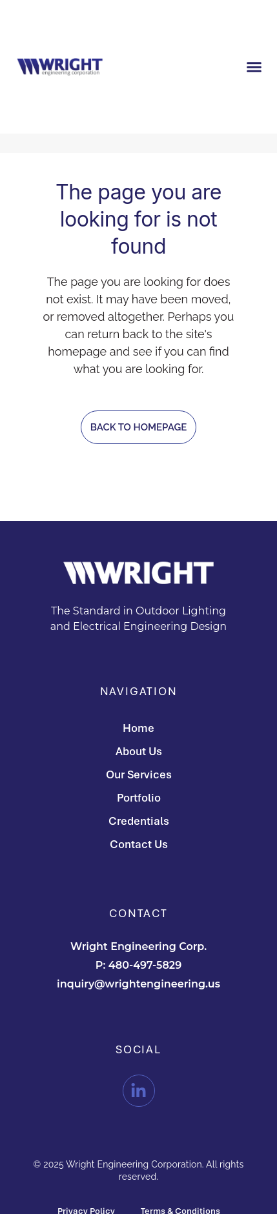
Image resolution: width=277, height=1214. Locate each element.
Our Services (139, 774)
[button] (253, 66)
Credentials (138, 820)
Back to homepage (138, 427)
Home (138, 727)
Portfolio (139, 797)
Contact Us (139, 843)
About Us (139, 751)
